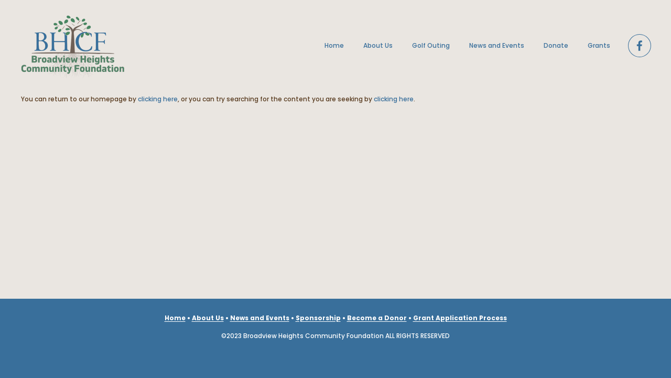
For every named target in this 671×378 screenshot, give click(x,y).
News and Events (496, 45)
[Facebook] (639, 45)
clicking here (158, 98)
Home (334, 45)
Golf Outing (431, 45)
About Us (378, 45)
